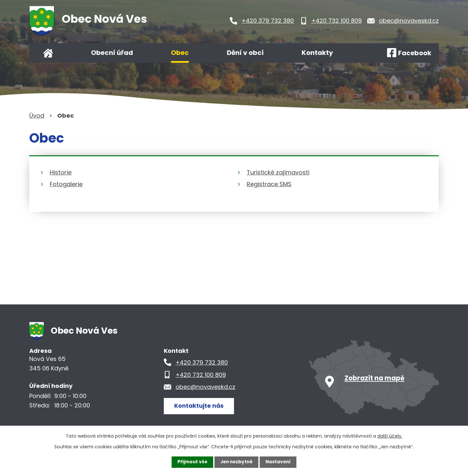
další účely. (389, 436)
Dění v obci (245, 52)
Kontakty (317, 52)
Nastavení (279, 462)
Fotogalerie (66, 184)
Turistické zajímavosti (278, 172)
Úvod (48, 53)
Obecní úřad (112, 52)
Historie (61, 172)
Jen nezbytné (236, 462)
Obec (180, 52)
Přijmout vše (191, 462)
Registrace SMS (269, 184)
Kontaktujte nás (199, 406)
